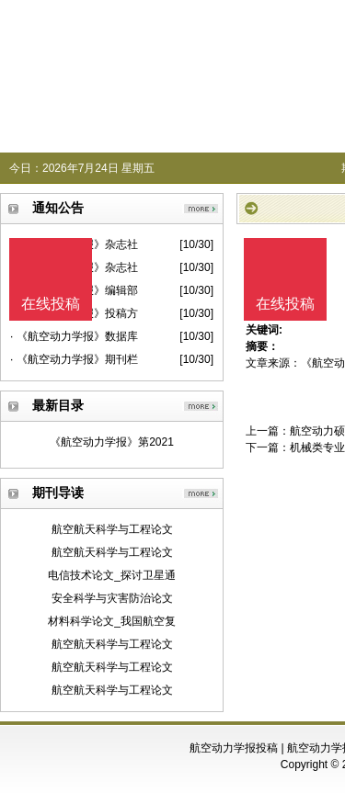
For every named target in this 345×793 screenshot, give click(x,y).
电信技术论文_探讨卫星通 (112, 575)
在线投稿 (285, 304)
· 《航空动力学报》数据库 (74, 336)
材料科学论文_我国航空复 (112, 621)
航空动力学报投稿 (234, 748)
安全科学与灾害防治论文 (112, 598)
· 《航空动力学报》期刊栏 (74, 359)
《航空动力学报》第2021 (112, 442)
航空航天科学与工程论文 (112, 529)
